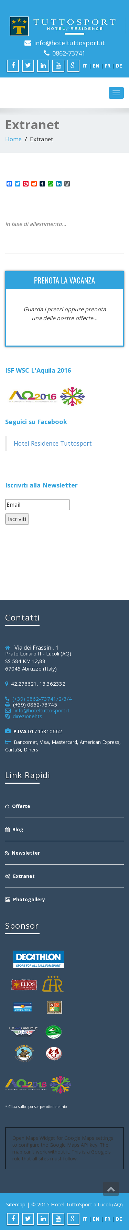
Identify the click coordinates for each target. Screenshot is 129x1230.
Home (13, 139)
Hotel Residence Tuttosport (53, 443)
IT (85, 65)
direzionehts (26, 716)
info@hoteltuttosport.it (69, 43)
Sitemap (15, 1204)
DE (119, 65)
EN (96, 65)
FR (107, 65)
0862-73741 (68, 53)
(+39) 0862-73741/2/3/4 (41, 698)
